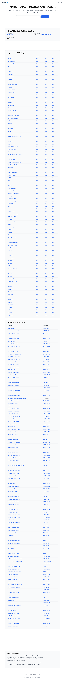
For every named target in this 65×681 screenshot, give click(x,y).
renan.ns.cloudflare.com (13, 364)
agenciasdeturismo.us (13, 242)
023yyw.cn (10, 255)
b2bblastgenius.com (12, 82)
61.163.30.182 (46, 535)
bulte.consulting (11, 105)
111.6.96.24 (45, 341)
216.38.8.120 (46, 377)
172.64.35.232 (46, 545)
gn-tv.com (10, 79)
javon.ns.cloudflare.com (13, 538)
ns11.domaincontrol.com (13, 525)
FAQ (31, 674)
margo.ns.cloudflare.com (14, 346)
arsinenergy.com (12, 188)
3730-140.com (11, 159)
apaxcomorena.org (12, 268)
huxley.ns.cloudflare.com (14, 367)
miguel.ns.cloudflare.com (14, 359)
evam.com (10, 271)
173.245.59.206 (46, 413)
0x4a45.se (10, 247)
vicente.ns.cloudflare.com (14, 499)
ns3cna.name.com (12, 426)
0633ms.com (11, 107)
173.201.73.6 (46, 504)
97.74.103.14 (46, 406)
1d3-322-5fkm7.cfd (12, 164)
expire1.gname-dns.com (13, 468)
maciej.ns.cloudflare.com (14, 374)
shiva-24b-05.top (12, 198)
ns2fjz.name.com (12, 608)
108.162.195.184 (46, 444)
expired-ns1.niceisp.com (13, 602)
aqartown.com (11, 183)
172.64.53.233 (46, 382)
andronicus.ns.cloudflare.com (15, 584)
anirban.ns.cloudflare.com (14, 416)
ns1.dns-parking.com (13, 351)
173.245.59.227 (46, 437)
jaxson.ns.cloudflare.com (14, 587)
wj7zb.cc (10, 144)
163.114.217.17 (46, 426)
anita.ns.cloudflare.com (13, 333)
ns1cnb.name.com (12, 369)
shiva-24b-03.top (12, 216)
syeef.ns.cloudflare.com (13, 393)
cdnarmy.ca (10, 196)
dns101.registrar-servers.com (15, 561)
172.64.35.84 (46, 390)
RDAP (31, 2)
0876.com (10, 276)
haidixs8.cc (10, 294)
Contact (39, 674)
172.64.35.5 (45, 605)
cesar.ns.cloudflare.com (13, 372)
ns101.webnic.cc (11, 548)
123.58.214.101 (46, 354)
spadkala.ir (10, 126)
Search (45, 17)
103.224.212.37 (46, 439)
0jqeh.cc (10, 250)
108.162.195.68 (46, 408)
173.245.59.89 (46, 473)
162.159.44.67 (46, 475)
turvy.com (10, 263)
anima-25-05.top (12, 175)
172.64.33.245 (46, 343)
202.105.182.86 (46, 486)
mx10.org (10, 185)
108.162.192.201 (46, 582)
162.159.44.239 (46, 499)
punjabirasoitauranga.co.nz (14, 136)
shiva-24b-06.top (12, 201)
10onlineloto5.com (12, 149)
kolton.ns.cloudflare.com (14, 470)
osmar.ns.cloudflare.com (14, 395)
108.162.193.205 (46, 481)
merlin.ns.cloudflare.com (14, 481)
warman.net (10, 219)
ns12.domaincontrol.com (13, 504)
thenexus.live (11, 97)
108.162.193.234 (46, 509)
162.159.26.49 (46, 328)
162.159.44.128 (46, 424)
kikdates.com (11, 265)
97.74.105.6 (45, 525)
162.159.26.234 (46, 589)
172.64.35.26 (46, 380)
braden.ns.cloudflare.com (14, 419)
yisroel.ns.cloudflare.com (14, 579)
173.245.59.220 (46, 556)
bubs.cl (9, 224)
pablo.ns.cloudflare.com (13, 556)
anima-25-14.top (11, 89)
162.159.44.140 (46, 431)
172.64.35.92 (46, 532)
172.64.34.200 (46, 618)
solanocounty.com (12, 190)
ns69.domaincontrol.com (14, 543)
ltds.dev (9, 58)
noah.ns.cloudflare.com (13, 403)
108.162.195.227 (46, 540)
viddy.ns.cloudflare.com (13, 621)
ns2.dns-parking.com (13, 452)
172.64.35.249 (46, 517)
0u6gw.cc (10, 100)
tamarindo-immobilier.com (14, 193)
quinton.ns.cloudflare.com (14, 517)
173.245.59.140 (46, 626)
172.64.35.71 (46, 597)
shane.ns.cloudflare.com (13, 450)
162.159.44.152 (46, 429)
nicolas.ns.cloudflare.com (14, 390)
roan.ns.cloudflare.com (13, 488)
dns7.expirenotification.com (14, 442)
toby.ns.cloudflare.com (13, 385)
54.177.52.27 (46, 520)
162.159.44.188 (46, 367)
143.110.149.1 (46, 615)
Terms (34, 674)
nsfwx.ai (10, 260)
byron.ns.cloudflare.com (13, 475)
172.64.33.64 (46, 416)
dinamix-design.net (12, 172)
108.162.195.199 (46, 447)
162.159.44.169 (46, 419)
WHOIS (27, 2)
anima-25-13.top (11, 211)
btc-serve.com (11, 61)
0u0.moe (10, 102)
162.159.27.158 (46, 387)
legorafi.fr (10, 229)
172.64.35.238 (46, 393)
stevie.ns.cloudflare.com (13, 564)
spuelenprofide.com (12, 170)
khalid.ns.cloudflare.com (13, 336)
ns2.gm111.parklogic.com (13, 377)
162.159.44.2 (46, 577)
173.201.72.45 (46, 514)
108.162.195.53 (46, 336)
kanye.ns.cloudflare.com (13, 595)
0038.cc (10, 152)
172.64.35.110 (46, 478)
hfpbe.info (10, 297)
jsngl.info (10, 302)
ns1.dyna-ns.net (11, 387)
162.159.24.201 (46, 351)
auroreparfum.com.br (13, 214)
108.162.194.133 (10, 34)
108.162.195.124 (46, 395)
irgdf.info (10, 286)
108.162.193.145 (46, 574)
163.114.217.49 (46, 610)
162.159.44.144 (46, 346)
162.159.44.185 (46, 579)
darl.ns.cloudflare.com (13, 434)
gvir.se (9, 206)
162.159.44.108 (46, 538)
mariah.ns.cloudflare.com (14, 618)
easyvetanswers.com (13, 245)
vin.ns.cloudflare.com (13, 343)
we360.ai (10, 177)
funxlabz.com (11, 76)
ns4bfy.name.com (12, 610)
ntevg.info (10, 291)
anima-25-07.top (11, 278)
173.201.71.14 (46, 566)
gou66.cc (10, 139)
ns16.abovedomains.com (13, 439)
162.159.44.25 (46, 470)
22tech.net (10, 203)
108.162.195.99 (46, 621)
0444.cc (10, 87)
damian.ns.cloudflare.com (14, 455)
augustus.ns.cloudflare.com (14, 577)
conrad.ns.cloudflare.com (14, 457)
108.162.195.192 (46, 623)
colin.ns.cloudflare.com (13, 553)
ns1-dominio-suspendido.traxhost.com (17, 551)
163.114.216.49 (46, 608)
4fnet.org (10, 234)
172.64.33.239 (46, 385)
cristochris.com (11, 253)
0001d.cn (10, 113)
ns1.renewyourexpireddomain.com (16, 465)
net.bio (9, 66)
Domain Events (45, 2)
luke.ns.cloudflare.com (13, 613)
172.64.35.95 (46, 359)
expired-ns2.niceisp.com (13, 486)
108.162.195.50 (46, 455)
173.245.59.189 (46, 595)
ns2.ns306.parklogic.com (14, 356)
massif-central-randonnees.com (15, 154)
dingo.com (10, 315)
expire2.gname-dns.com (13, 382)
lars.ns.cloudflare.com (13, 512)
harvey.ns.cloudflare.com (14, 429)
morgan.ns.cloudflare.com (14, 494)
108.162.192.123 (46, 501)
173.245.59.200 (46, 613)
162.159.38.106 (46, 564)
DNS (35, 2)
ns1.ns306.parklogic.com (13, 421)
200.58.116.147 (46, 463)
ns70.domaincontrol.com (14, 514)
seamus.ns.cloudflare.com (14, 444)
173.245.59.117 (46, 496)
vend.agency (11, 227)
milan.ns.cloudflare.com (13, 349)
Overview (26, 674)
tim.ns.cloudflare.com (13, 574)
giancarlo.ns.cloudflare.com (14, 605)
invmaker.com (11, 284)
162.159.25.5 (46, 600)
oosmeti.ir (10, 133)
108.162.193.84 (46, 592)
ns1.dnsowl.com (11, 483)
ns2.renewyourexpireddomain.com (16, 330)
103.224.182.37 (46, 460)
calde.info (10, 123)
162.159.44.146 (46, 457)
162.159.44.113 (46, 584)
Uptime (38, 2)
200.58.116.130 (46, 551)
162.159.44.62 (46, 364)
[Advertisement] (32, 24)
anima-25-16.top (11, 95)
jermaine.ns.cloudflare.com (14, 571)
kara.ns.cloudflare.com (13, 501)
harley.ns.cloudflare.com (14, 424)
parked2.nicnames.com (13, 615)
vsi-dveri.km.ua (11, 208)
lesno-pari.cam (11, 258)
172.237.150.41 (46, 421)
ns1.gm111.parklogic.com (13, 400)
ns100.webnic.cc (12, 520)
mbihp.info (10, 299)
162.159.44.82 (46, 507)
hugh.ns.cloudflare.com (13, 496)
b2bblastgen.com (12, 69)
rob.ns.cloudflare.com (13, 626)
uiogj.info (10, 307)
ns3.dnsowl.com (11, 589)
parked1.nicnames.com (13, 527)
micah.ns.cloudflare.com (13, 413)
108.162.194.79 (46, 569)
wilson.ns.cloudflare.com (14, 478)
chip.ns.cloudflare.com (13, 592)
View (37, 58)
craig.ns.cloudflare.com (13, 623)
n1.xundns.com (11, 341)
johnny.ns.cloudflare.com (14, 362)
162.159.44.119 (46, 372)
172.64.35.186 (46, 362)
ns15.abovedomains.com (13, 460)
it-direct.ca (10, 157)
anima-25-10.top (11, 92)
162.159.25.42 (46, 452)
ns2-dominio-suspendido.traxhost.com (17, 463)
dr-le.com (10, 232)
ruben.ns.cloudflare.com (13, 597)
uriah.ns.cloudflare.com (13, 491)
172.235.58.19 (46, 356)
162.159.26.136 (46, 483)
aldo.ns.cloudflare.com (13, 338)
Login (61, 2)
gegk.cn (9, 180)
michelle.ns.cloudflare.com (14, 582)
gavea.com (10, 240)
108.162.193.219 (46, 411)
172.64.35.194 (46, 491)
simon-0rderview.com (13, 146)
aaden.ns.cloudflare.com (13, 532)
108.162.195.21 (46, 349)
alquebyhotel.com (12, 110)
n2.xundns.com (11, 535)
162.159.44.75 (46, 553)
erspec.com (10, 74)
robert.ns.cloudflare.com (14, 431)
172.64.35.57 (46, 450)
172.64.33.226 (46, 488)
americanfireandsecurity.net (14, 162)
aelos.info (10, 312)
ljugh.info (10, 310)
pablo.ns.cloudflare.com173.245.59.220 (17, 398)
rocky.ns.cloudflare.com (13, 437)
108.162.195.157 (46, 571)
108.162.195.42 (46, 374)
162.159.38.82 (46, 333)
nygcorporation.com (13, 84)
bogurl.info (10, 128)
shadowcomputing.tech (13, 115)
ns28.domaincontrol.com (14, 566)
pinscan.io (10, 71)
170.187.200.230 (47, 561)
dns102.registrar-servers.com (15, 558)
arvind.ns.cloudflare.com (14, 540)
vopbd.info (10, 304)
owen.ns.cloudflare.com (13, 411)
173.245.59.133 (46, 403)
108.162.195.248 (47, 338)
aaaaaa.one (10, 167)
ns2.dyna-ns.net (11, 600)
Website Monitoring (54, 2)
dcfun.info (10, 273)
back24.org (10, 141)
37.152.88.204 (46, 330)
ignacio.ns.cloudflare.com (14, 507)
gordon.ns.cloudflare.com (14, 530)
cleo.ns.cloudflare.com (13, 473)
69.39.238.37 (46, 400)
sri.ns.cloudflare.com (13, 509)
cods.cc (9, 131)
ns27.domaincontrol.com (13, 406)
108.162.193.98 (46, 434)
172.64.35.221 (46, 587)
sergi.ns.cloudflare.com (13, 408)
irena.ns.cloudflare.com (13, 569)
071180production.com (13, 118)
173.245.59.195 (46, 512)
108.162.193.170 (46, 530)
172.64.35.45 (46, 522)
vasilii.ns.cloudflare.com (13, 380)
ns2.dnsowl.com (11, 328)
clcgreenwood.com (12, 221)
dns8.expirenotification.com (14, 354)
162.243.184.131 (46, 527)
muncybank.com (12, 237)
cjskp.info (10, 289)
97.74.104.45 (46, 543)
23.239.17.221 (46, 558)
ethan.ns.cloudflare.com (13, 545)
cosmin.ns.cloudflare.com (14, 522)
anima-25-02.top (12, 63)
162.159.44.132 (46, 494)
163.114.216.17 (46, 369)
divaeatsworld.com (12, 281)
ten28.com (10, 120)
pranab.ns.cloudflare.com (14, 447)
